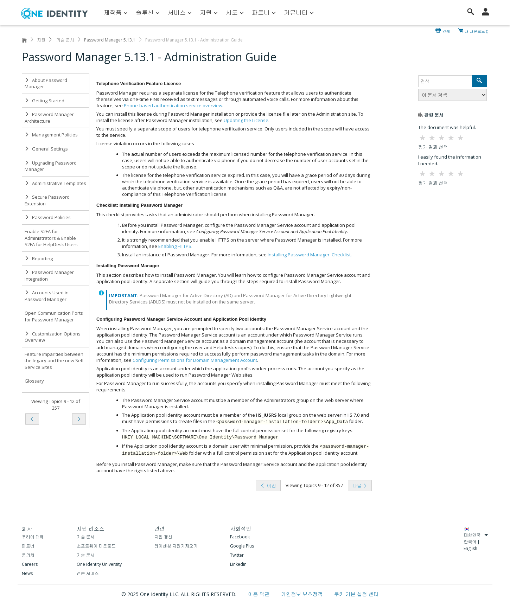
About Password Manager (46, 83)
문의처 (28, 555)
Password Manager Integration (49, 275)
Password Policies (48, 217)
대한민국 (476, 535)
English (470, 548)
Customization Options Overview (53, 337)
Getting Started (44, 100)
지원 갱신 (163, 537)
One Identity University (99, 564)
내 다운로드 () (476, 30)
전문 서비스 (88, 573)
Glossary (34, 381)
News (27, 573)
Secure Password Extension (47, 200)
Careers (30, 564)
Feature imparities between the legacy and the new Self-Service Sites (55, 360)
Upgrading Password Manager (51, 166)
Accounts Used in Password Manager (47, 295)
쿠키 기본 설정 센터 (356, 594)
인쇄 (446, 30)
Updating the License (246, 120)
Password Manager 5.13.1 (109, 40)
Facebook (240, 537)
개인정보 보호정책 (302, 594)
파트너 (28, 546)
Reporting (39, 258)
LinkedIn (238, 564)
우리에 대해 (33, 537)
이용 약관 (259, 594)
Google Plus (242, 546)
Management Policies (51, 135)
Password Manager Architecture (49, 117)
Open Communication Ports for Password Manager (54, 316)
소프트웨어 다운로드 (96, 546)
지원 (41, 40)
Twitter (237, 555)
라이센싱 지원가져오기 (176, 546)
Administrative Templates (55, 183)
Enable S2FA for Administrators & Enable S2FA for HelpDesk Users (51, 238)
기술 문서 (64, 40)
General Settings (46, 149)
